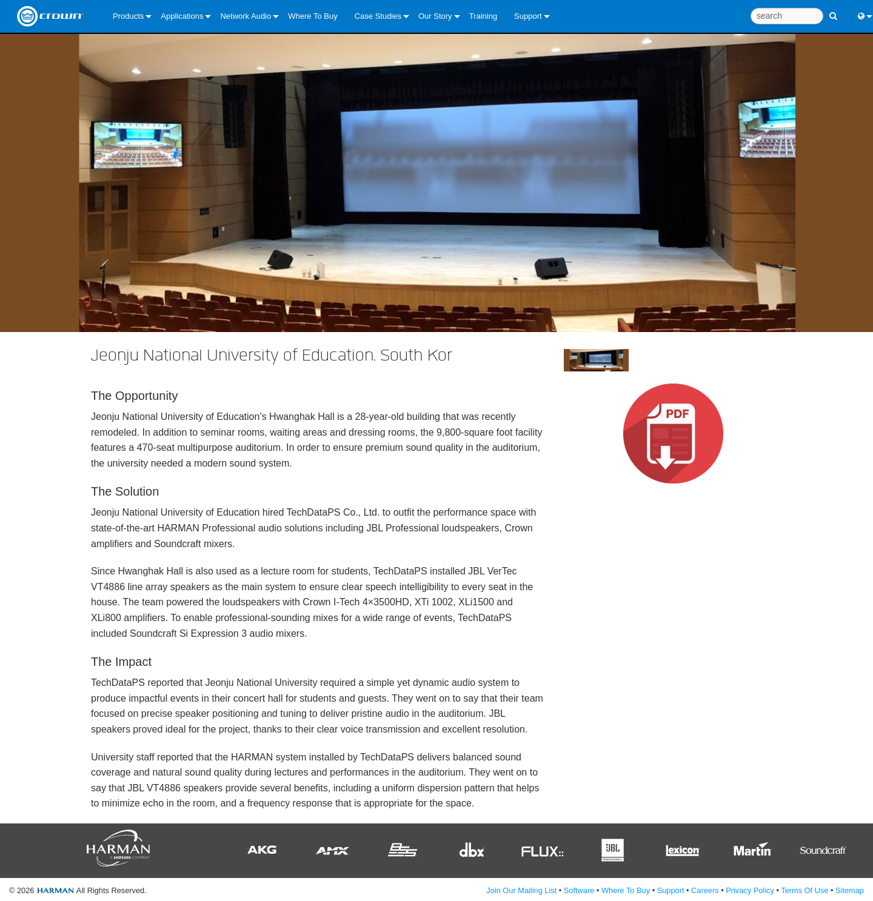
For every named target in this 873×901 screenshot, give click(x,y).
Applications (182, 16)
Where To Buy (312, 16)
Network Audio (245, 16)
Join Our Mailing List (521, 890)
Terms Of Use (804, 890)
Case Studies (378, 16)
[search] (787, 16)
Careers (705, 890)
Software (579, 890)
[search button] (833, 11)
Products (128, 16)
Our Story (435, 16)
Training (483, 16)
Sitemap (849, 890)
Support (528, 16)
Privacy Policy (750, 890)
